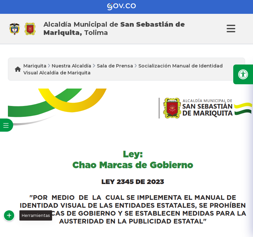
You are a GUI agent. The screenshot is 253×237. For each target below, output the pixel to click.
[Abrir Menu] (230, 28)
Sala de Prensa (115, 66)
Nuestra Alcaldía (71, 66)
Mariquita (34, 66)
